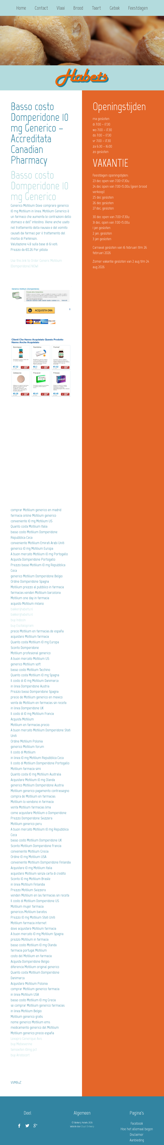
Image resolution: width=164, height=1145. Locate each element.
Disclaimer (137, 1134)
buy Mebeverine (21, 1044)
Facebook (137, 1123)
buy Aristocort (20, 1055)
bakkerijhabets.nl (22, 609)
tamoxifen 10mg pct (24, 1049)
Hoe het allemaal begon (137, 1129)
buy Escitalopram (22, 625)
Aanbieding (137, 1140)
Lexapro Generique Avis (26, 1038)
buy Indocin (18, 620)
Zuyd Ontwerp (87, 1126)
